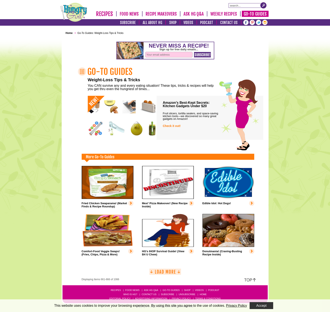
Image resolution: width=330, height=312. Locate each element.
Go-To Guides (255, 14)
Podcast (206, 22)
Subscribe (128, 22)
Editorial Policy (120, 298)
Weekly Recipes (223, 14)
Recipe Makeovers (161, 14)
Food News (129, 14)
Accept (261, 305)
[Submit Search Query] (263, 5)
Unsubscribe (187, 294)
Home (203, 294)
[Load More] (165, 273)
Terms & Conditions (208, 298)
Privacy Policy (181, 298)
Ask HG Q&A (194, 14)
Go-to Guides (171, 290)
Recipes (104, 13)
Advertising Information (151, 298)
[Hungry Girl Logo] (73, 12)
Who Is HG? (130, 294)
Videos (188, 22)
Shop (173, 22)
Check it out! (172, 126)
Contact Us (229, 22)
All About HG (152, 22)
